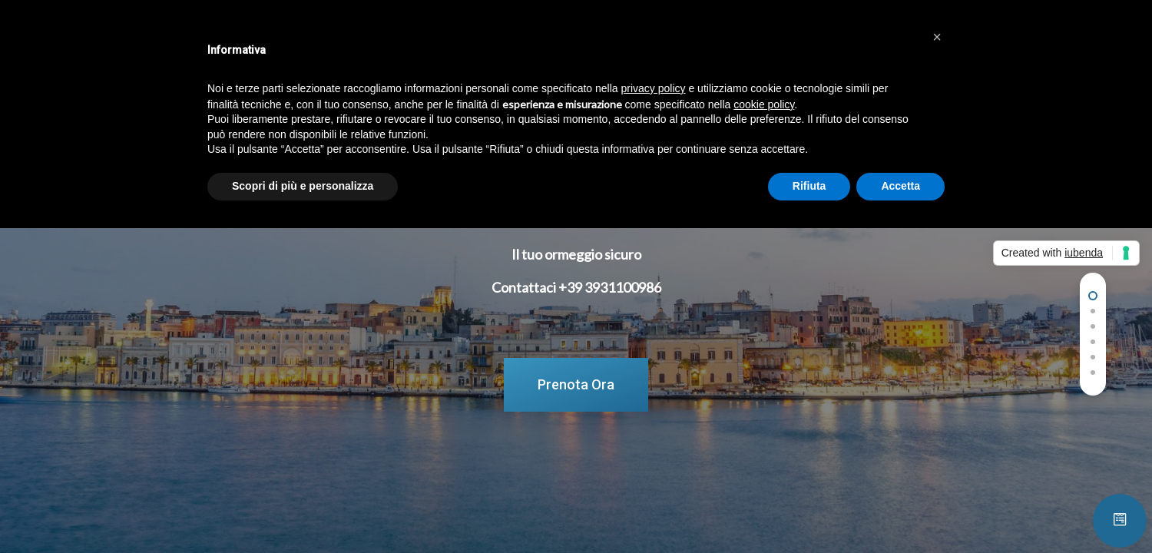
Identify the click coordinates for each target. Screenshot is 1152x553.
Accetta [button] (900, 186)
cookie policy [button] (763, 104)
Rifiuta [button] (809, 186)
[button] (937, 37)
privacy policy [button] (653, 88)
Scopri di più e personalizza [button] (302, 186)
